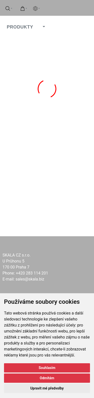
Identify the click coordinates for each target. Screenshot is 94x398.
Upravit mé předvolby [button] (47, 388)
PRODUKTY (20, 27)
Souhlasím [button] (47, 368)
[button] (43, 27)
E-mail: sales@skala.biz (23, 279)
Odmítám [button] (47, 378)
